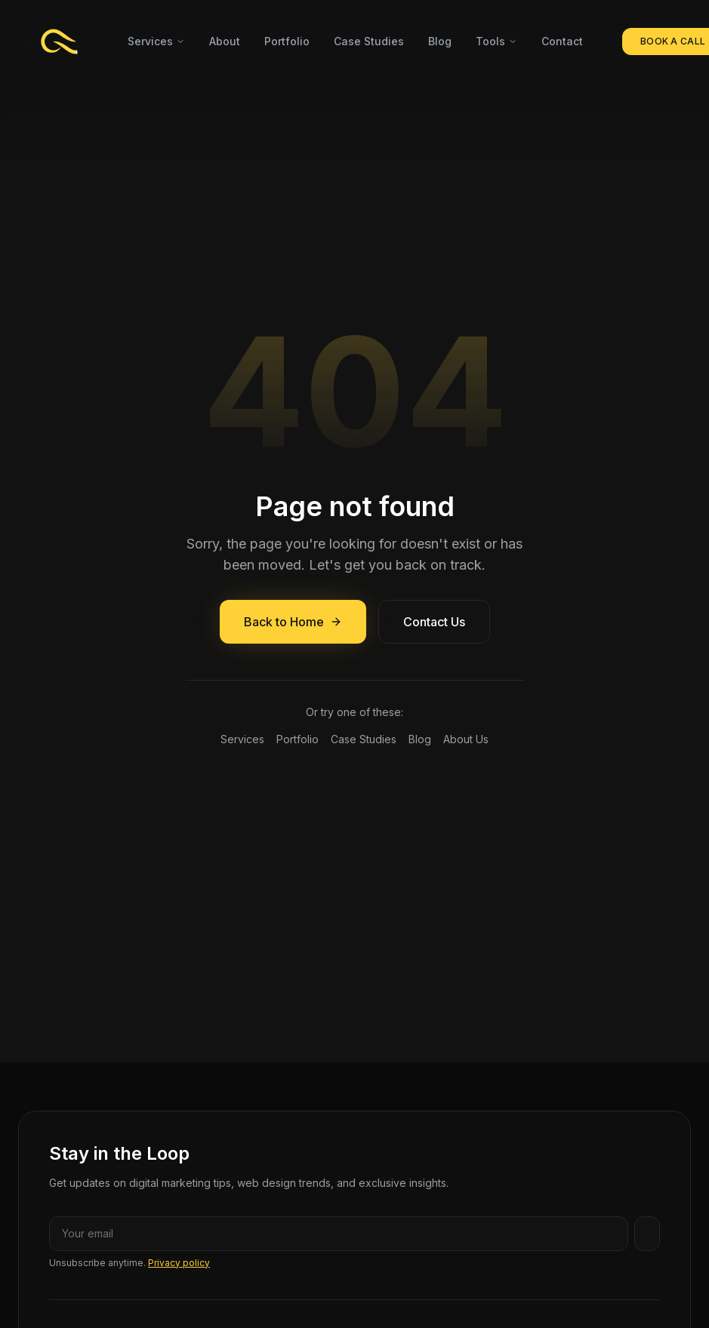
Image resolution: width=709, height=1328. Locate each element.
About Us (466, 739)
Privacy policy (179, 1262)
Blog (440, 41)
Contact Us (434, 621)
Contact (562, 41)
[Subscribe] (647, 1233)
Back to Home (293, 621)
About (224, 41)
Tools (496, 41)
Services (156, 41)
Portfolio (287, 41)
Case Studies (369, 41)
